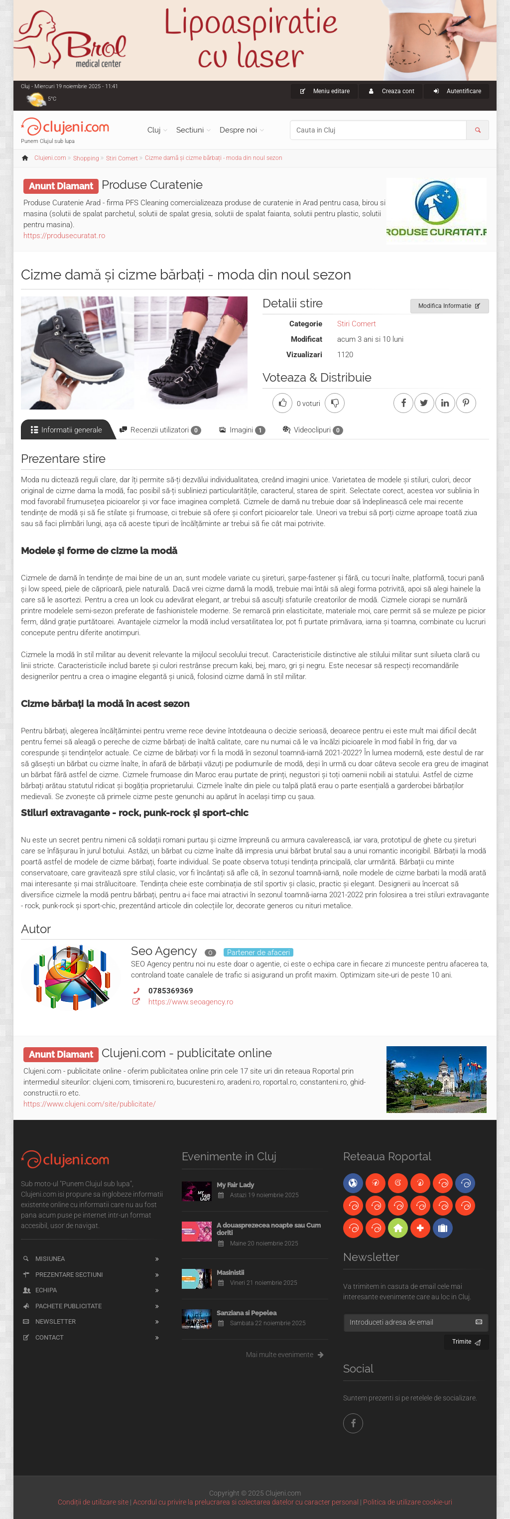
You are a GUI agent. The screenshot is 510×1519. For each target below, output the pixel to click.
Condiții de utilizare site (93, 1502)
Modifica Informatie (450, 304)
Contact (42, 1337)
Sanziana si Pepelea (246, 1313)
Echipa (39, 1290)
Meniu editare (324, 91)
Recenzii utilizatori (159, 430)
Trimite (467, 1340)
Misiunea (43, 1258)
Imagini (241, 430)
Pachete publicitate (61, 1306)
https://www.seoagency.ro (190, 1001)
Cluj (153, 130)
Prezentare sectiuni (62, 1274)
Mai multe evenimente (287, 1355)
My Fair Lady (235, 1185)
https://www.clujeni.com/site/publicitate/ (89, 1104)
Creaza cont (390, 91)
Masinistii (230, 1272)
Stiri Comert (356, 323)
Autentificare (456, 91)
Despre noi (238, 130)
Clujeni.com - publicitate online (187, 1053)
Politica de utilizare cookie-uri (407, 1502)
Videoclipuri (312, 430)
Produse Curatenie (152, 184)
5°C (52, 99)
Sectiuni (190, 130)
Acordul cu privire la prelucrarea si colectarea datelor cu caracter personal (246, 1502)
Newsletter (48, 1321)
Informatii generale (65, 429)
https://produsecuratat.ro (64, 235)
